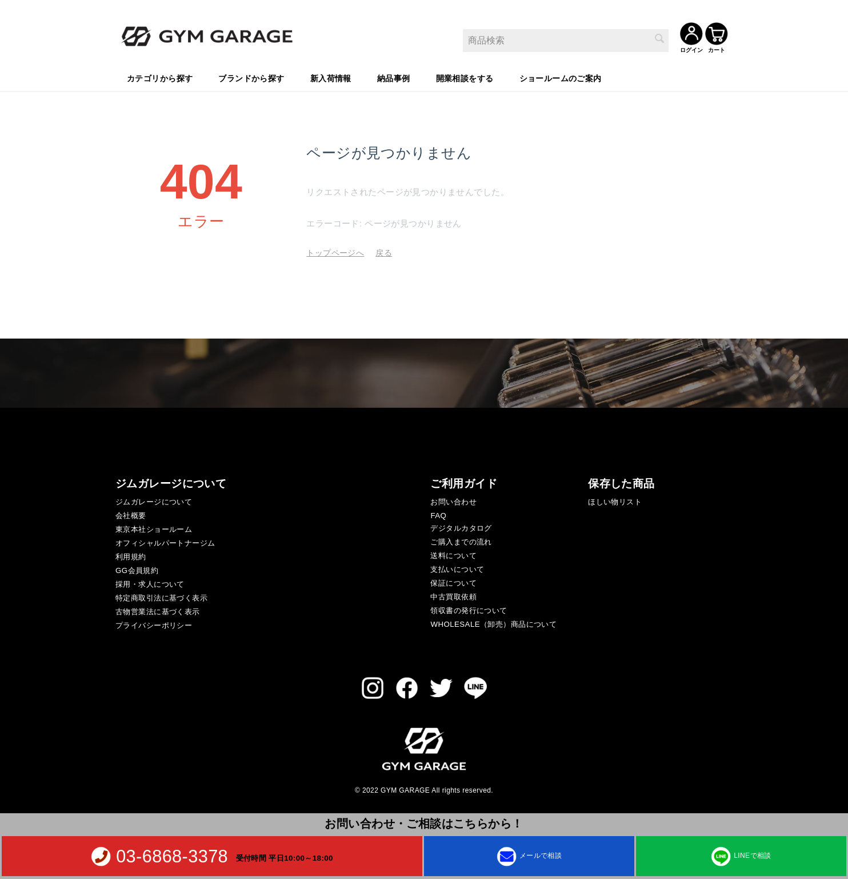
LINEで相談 (741, 855)
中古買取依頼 (453, 595)
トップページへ (335, 251)
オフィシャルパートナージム (165, 541)
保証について (453, 581)
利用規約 (130, 555)
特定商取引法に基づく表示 (161, 596)
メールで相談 (529, 855)
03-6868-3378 (172, 856)
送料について (453, 554)
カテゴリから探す (160, 77)
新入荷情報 (330, 77)
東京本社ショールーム (153, 527)
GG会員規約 (136, 568)
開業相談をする (465, 77)
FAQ (438, 514)
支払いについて (457, 567)
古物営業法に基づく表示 (157, 610)
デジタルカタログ (460, 526)
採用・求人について (150, 582)
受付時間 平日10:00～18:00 (284, 857)
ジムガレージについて (153, 500)
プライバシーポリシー (153, 623)
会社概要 (130, 514)
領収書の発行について (468, 608)
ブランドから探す (251, 77)
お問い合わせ (453, 500)
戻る (383, 251)
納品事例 (393, 77)
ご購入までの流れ (460, 540)
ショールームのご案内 (560, 77)
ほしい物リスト (615, 500)
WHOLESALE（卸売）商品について (493, 622)
